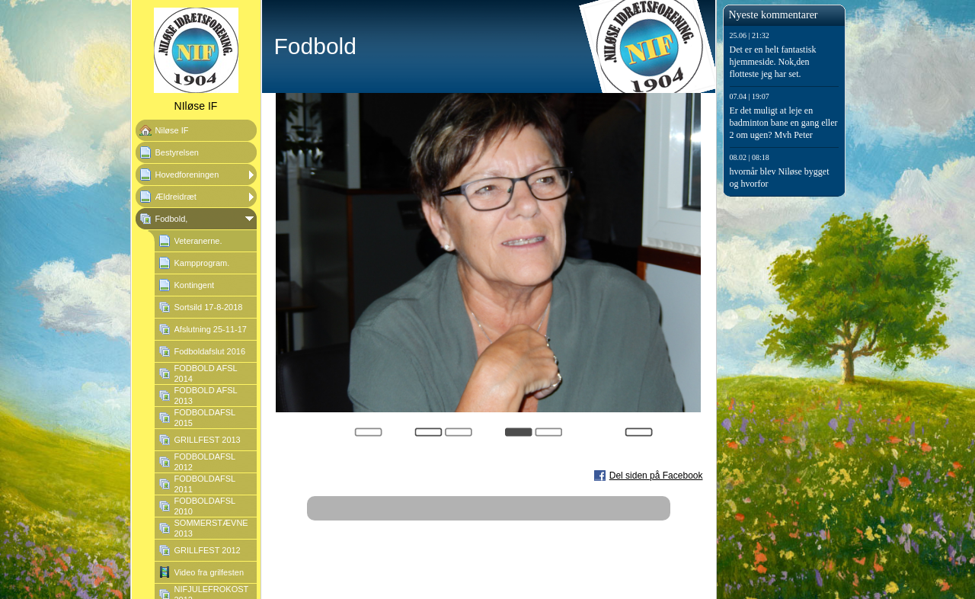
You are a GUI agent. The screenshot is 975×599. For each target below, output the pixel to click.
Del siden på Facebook (656, 475)
